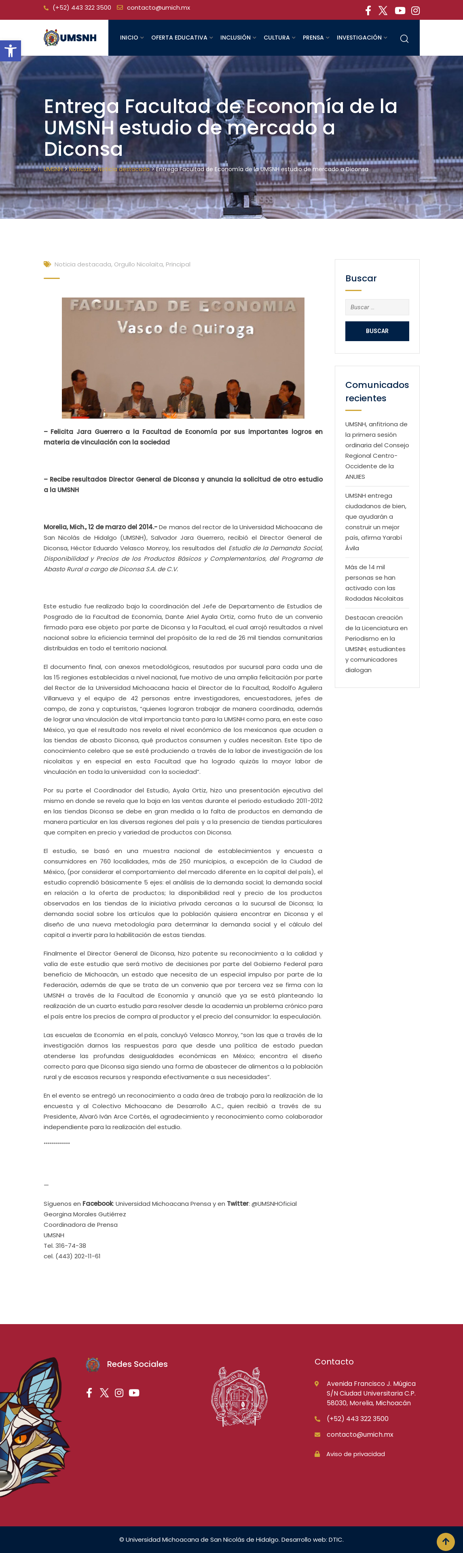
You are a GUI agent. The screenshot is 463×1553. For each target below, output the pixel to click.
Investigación (359, 38)
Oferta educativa (179, 38)
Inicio (129, 38)
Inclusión (235, 38)
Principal (178, 264)
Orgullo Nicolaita (138, 264)
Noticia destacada (83, 264)
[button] (10, 50)
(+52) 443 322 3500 (82, 7)
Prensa (313, 38)
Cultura (277, 38)
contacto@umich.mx (158, 7)
